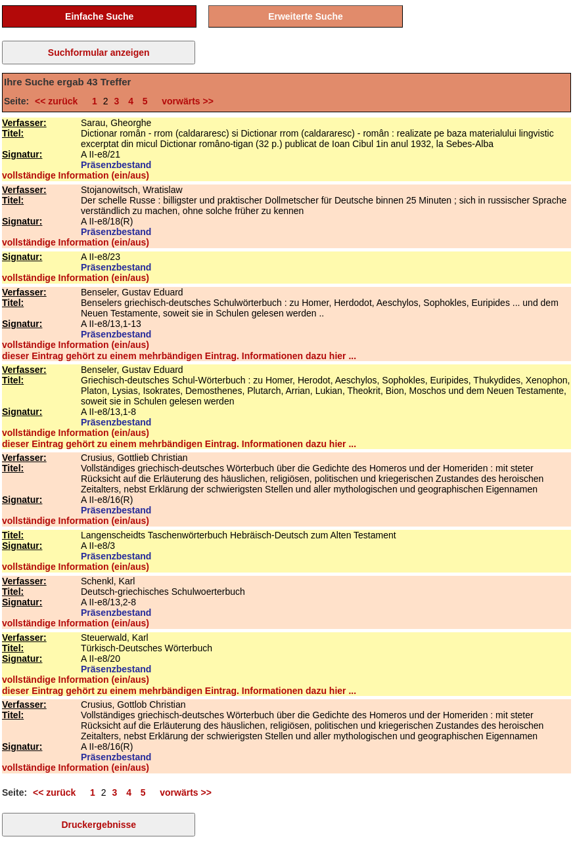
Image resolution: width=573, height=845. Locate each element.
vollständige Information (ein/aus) (75, 175)
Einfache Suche (99, 16)
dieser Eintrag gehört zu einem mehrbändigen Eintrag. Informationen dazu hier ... (179, 356)
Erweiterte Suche (305, 16)
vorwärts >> (185, 101)
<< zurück (59, 101)
